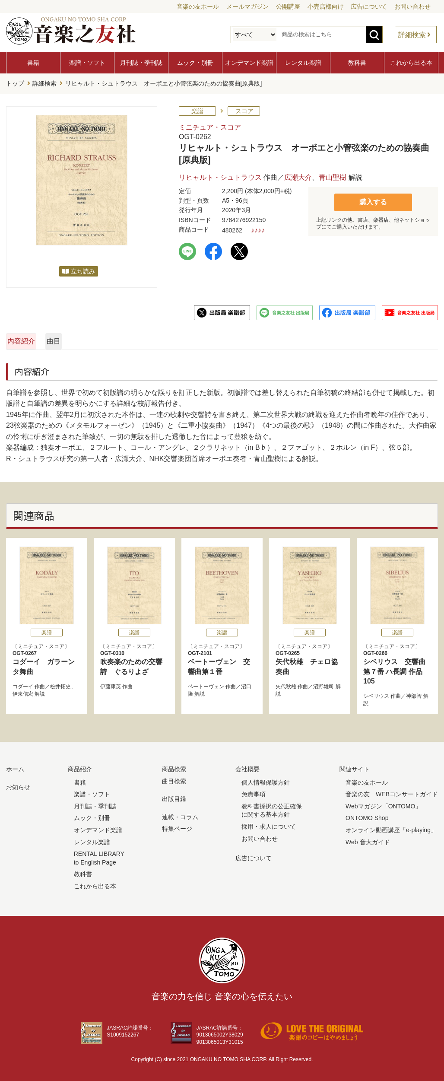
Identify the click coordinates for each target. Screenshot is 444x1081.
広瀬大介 (298, 175)
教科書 (357, 62)
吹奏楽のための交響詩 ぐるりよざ (134, 660)
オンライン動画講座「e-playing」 (391, 827)
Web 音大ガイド (368, 839)
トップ (15, 82)
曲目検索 (174, 778)
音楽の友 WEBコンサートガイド (392, 791)
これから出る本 (411, 62)
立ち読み (83, 268)
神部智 (414, 694)
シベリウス (376, 694)
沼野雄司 (323, 684)
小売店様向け (326, 6)
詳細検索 (412, 34)
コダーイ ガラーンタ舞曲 (47, 660)
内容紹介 (47, 338)
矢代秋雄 (286, 684)
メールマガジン (247, 6)
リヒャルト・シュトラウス (220, 175)
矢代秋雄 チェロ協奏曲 (310, 660)
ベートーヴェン (206, 684)
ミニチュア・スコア (210, 124)
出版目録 (174, 796)
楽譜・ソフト (87, 62)
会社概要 (247, 766)
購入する (373, 199)
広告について (369, 6)
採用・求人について (268, 823)
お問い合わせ (412, 6)
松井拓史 (60, 684)
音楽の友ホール (198, 6)
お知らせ (18, 784)
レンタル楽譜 (303, 62)
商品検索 (174, 766)
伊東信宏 (23, 691)
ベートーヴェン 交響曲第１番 (222, 660)
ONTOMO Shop (367, 815)
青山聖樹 (332, 175)
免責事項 (253, 791)
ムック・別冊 (195, 62)
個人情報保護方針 (265, 779)
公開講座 (288, 6)
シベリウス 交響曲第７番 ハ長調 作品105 (397, 665)
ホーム (15, 766)
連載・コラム (180, 814)
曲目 (141, 338)
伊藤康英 (110, 684)
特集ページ (177, 826)
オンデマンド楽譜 (249, 62)
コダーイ (23, 684)
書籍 (33, 62)
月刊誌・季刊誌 (141, 62)
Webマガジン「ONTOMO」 (383, 803)
